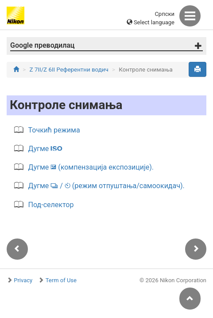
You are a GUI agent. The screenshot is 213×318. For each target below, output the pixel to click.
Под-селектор (51, 205)
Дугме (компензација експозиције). (91, 167)
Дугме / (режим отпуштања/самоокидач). (106, 186)
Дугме (45, 148)
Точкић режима (54, 130)
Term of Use (61, 280)
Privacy (23, 280)
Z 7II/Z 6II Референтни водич (69, 69)
